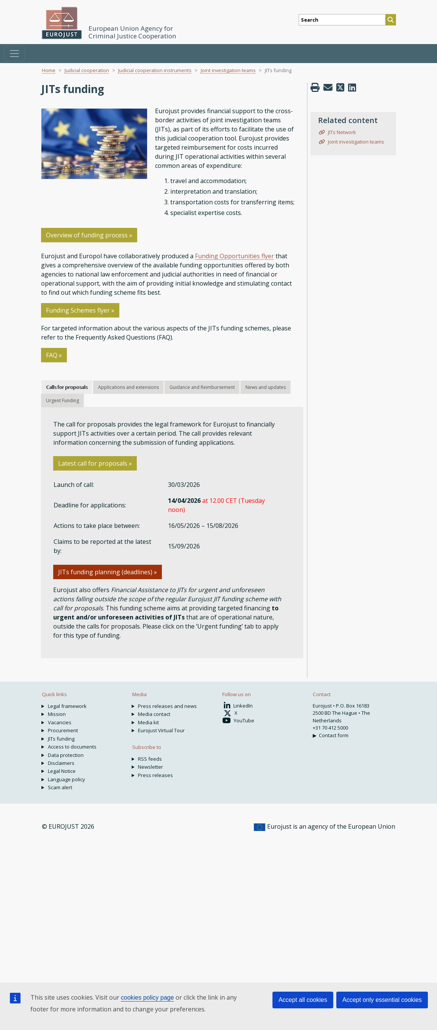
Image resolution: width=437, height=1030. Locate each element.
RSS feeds (150, 758)
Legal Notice (62, 771)
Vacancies (59, 722)
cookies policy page (147, 997)
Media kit (148, 722)
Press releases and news (167, 706)
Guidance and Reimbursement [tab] (202, 387)
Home (48, 70)
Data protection (66, 755)
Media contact (154, 714)
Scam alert (60, 787)
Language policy (66, 779)
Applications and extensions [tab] (128, 387)
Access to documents (72, 746)
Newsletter (150, 766)
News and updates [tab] (265, 387)
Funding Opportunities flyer (234, 256)
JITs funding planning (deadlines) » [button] (107, 572)
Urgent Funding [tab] (62, 400)
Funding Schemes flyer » (80, 310)
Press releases (155, 775)
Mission (57, 714)
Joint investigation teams (228, 70)
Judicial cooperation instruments (155, 70)
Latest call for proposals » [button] (95, 463)
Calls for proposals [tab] (66, 387)
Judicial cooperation (87, 70)
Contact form (333, 735)
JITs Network (341, 132)
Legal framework (67, 706)
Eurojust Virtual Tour (161, 730)
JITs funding (61, 738)
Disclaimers (61, 763)
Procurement (63, 730)
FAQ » (54, 355)
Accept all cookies (303, 1000)
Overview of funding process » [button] (89, 235)
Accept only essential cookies (382, 1000)
